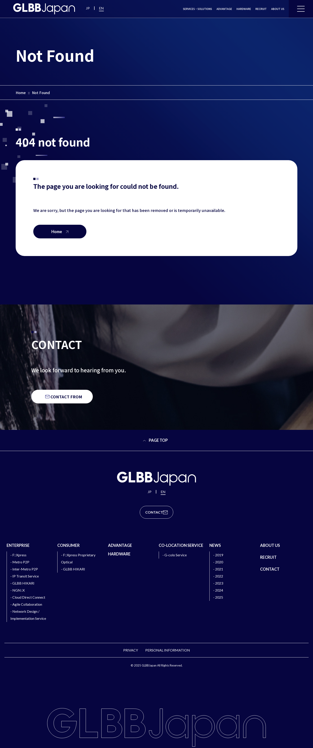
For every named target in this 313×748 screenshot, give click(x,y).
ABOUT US (277, 9)
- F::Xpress (18, 555)
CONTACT (269, 569)
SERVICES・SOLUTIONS (197, 9)
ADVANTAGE (224, 9)
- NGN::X (17, 590)
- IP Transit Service (24, 576)
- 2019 (218, 555)
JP (88, 8)
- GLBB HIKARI (22, 583)
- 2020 (218, 562)
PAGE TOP (155, 440)
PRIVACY (130, 650)
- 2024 (218, 590)
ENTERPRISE (18, 545)
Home (21, 92)
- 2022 (218, 576)
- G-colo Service (174, 555)
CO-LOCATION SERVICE (181, 545)
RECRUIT (261, 9)
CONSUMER (68, 545)
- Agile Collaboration (26, 604)
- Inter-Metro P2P (24, 569)
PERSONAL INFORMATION (167, 650)
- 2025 (218, 597)
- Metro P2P (19, 562)
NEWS (215, 545)
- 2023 (218, 583)
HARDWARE (244, 9)
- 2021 (218, 569)
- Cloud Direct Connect (27, 597)
